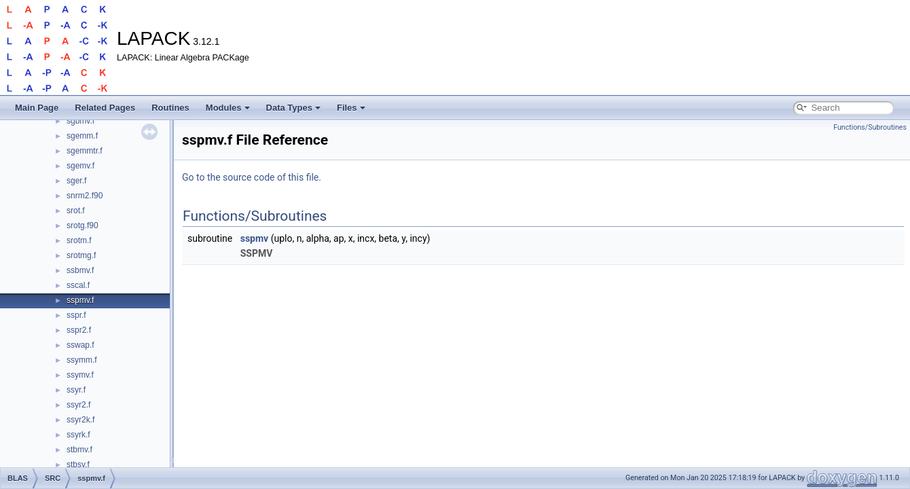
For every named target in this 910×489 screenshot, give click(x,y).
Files (351, 108)
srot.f (76, 210)
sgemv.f (80, 165)
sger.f (76, 180)
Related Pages (105, 108)
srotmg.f (81, 255)
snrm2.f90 (85, 195)
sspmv (254, 238)
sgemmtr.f (85, 151)
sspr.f (76, 315)
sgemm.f (82, 136)
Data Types (293, 108)
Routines (170, 108)
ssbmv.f (80, 270)
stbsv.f (78, 464)
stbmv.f (79, 449)
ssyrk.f (78, 434)
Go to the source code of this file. (251, 177)
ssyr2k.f (80, 419)
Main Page (36, 108)
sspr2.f (79, 330)
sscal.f (78, 285)
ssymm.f (82, 360)
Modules (228, 108)
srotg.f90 (82, 225)
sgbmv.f (80, 121)
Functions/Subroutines (870, 127)
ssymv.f (80, 375)
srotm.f (79, 240)
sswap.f (80, 345)
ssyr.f (76, 390)
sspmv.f (80, 300)
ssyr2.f (78, 405)
